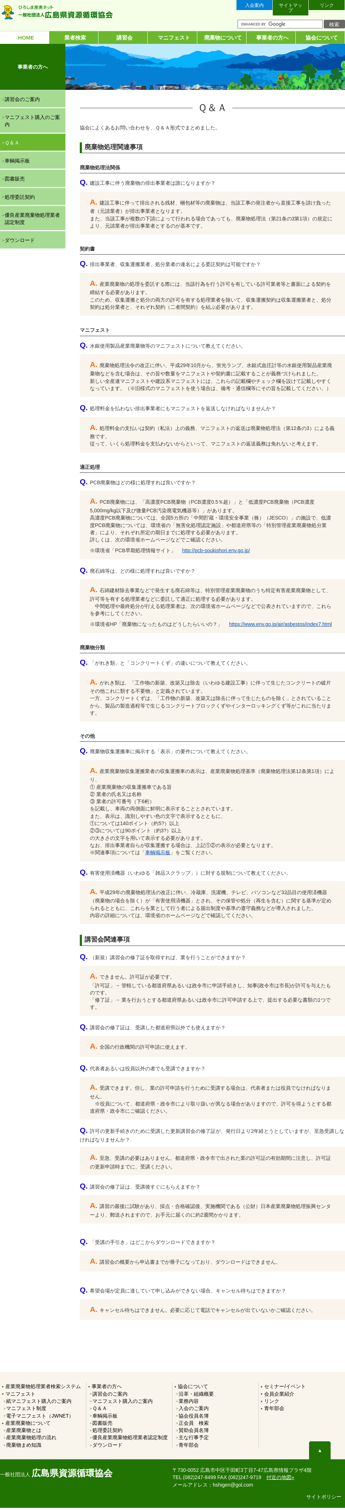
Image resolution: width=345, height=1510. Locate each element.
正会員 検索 (194, 1425)
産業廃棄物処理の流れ (31, 1439)
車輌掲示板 (157, 854)
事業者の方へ (271, 38)
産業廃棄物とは (23, 1432)
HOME (24, 38)
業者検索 (74, 38)
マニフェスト (172, 38)
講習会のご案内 (22, 101)
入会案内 (254, 6)
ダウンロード (20, 242)
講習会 (122, 38)
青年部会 (189, 1447)
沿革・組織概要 (196, 1396)
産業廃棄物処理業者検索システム (43, 1388)
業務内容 (189, 1403)
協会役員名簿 (194, 1417)
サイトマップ (290, 6)
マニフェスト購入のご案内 (32, 122)
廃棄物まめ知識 (23, 1447)
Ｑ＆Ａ (12, 144)
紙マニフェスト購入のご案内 (39, 1403)
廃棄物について (221, 38)
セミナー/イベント (285, 1388)
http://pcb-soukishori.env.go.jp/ (216, 552)
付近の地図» (280, 1479)
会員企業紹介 (279, 1396)
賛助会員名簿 (194, 1432)
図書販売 (15, 181)
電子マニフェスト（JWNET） (40, 1417)
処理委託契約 (20, 199)
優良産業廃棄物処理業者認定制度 (32, 220)
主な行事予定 (194, 1439)
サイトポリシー (323, 1498)
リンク (326, 6)
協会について (320, 38)
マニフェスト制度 (26, 1410)
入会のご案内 (194, 1410)
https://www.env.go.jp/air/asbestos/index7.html (280, 626)
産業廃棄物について (28, 1425)
